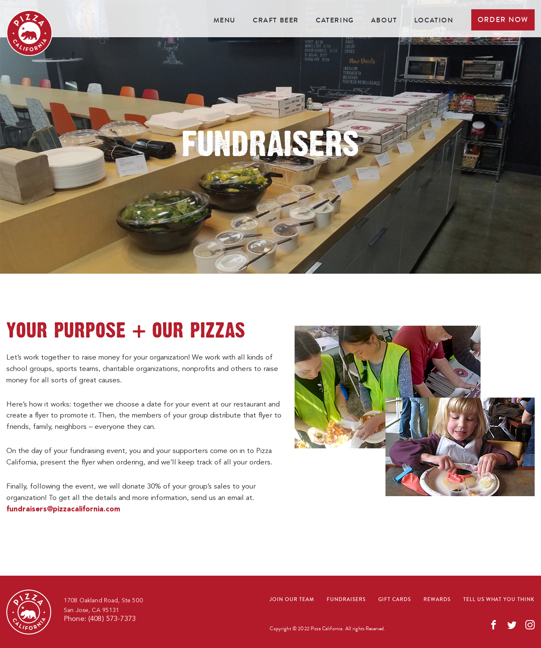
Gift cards (394, 599)
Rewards (437, 599)
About (384, 20)
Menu (224, 20)
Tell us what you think (499, 599)
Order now (503, 19)
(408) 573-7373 (112, 619)
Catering (335, 20)
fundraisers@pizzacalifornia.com (63, 509)
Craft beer (276, 20)
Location (434, 20)
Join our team (292, 599)
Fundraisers (346, 599)
